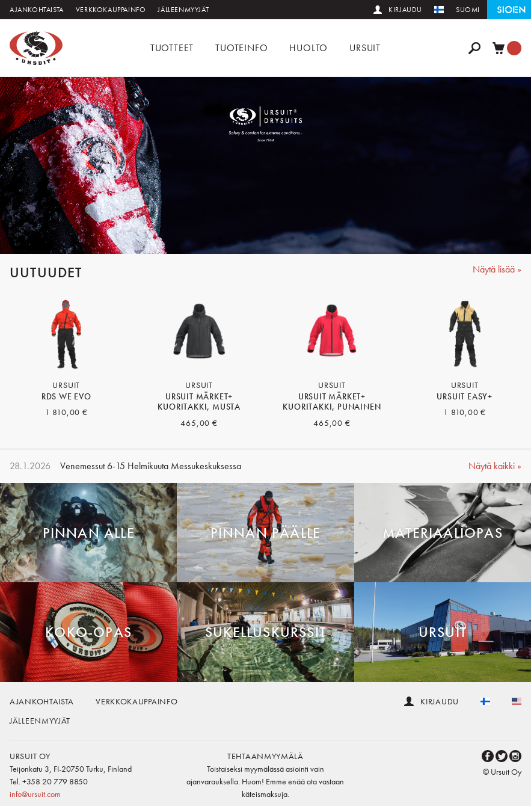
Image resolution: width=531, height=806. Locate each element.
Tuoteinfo (241, 48)
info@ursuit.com (35, 794)
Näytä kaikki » (494, 466)
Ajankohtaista (37, 9)
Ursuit (365, 48)
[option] (265, 165)
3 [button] (257, 238)
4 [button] (275, 238)
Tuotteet (172, 48)
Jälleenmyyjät (183, 9)
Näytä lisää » (497, 269)
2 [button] (239, 238)
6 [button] (311, 238)
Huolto (308, 48)
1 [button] (221, 238)
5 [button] (293, 238)
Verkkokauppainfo (111, 9)
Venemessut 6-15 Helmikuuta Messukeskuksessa (150, 466)
